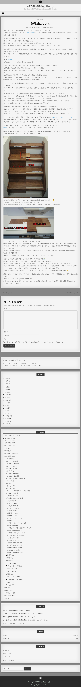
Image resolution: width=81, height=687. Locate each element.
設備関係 (8, 456)
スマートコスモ (12, 466)
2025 (7, 378)
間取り (8, 590)
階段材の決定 (12, 515)
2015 (8, 413)
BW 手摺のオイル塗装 (15, 545)
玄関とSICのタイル (14, 540)
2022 (8, 395)
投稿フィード (7, 653)
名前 (5, 332)
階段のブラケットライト (16, 547)
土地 (7, 451)
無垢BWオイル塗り (14, 550)
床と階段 (40, 20)
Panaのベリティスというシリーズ (61, 117)
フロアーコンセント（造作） (17, 533)
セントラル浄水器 (12, 461)
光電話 (9, 483)
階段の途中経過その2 (15, 530)
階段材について (40, 23)
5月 (8, 384)
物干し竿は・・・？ (13, 471)
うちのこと (8, 443)
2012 (8, 421)
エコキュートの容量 (13, 464)
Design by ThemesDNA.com (40, 685)
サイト (5, 339)
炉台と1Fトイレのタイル (16, 535)
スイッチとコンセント (14, 579)
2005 (8, 424)
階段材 (5, 127)
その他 (7, 598)
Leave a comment (49, 27)
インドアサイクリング (11, 435)
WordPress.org (8, 660)
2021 (8, 397)
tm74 (29, 27)
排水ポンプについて (13, 468)
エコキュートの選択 (13, 473)
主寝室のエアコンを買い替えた (16, 498)
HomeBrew (8, 438)
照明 (8, 574)
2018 (7, 405)
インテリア (9, 445)
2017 (7, 408)
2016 (8, 410)
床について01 (12, 503)
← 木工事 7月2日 (6, 293)
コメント (7, 309)
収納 (8, 560)
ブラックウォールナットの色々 (18, 523)
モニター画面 (11, 488)
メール (6, 335)
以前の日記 (30, 32)
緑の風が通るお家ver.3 (40, 6)
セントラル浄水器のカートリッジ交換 (18, 491)
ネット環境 (10, 481)
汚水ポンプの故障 (12, 493)
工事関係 (8, 595)
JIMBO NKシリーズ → (72, 293)
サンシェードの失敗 (9, 623)
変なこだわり (11, 459)
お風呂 (9, 582)
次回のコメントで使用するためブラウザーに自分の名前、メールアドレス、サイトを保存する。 (34, 342)
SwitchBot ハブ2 (12, 496)
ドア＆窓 (10, 563)
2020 (8, 400)
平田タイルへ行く (13, 508)
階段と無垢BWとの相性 (15, 552)
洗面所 (9, 555)
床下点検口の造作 (13, 538)
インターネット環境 (13, 566)
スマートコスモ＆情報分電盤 (16, 478)
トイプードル (9, 440)
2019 (7, 403)
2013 (8, 418)
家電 (8, 558)
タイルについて (13, 506)
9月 (8, 381)
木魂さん (11, 60)
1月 (8, 387)
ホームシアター (12, 577)
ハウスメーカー (11, 453)
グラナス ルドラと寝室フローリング (19, 528)
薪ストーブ (10, 568)
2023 (7, 392)
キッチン (10, 571)
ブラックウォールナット (16, 518)
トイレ (9, 585)
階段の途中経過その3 (15, 543)
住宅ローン (9, 593)
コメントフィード (8, 657)
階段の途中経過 (13, 525)
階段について (12, 520)
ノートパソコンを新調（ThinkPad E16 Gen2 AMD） (19, 613)
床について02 (12, 510)
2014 (8, 416)
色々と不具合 (11, 486)
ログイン (6, 650)
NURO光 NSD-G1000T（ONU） (13, 610)
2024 (7, 390)
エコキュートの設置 (13, 476)
